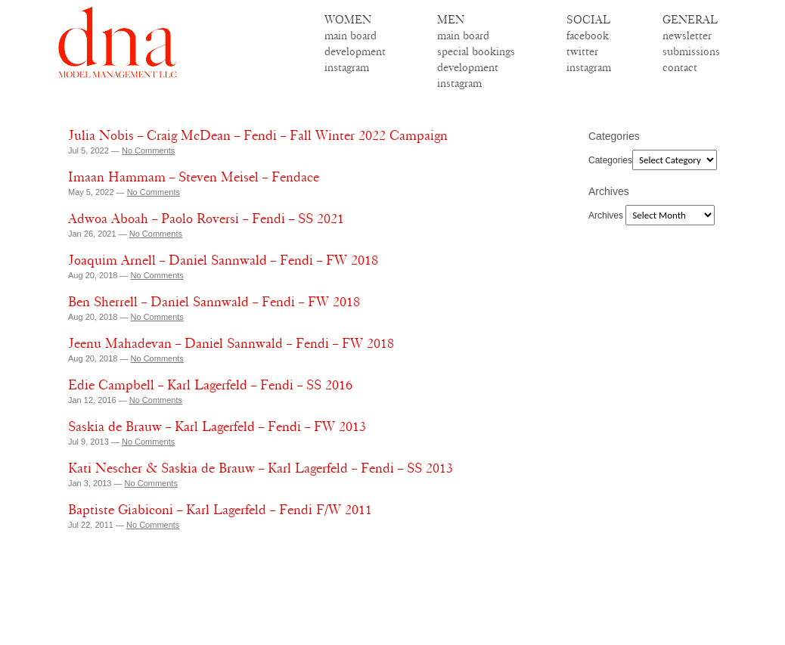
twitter (582, 51)
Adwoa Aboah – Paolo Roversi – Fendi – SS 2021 (206, 218)
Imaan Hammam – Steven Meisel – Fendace (193, 177)
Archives (605, 215)
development (355, 51)
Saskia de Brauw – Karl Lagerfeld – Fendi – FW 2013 (217, 426)
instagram (346, 67)
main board (350, 35)
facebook (587, 35)
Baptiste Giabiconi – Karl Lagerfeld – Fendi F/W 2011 (220, 509)
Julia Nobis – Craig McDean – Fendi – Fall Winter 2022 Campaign (258, 135)
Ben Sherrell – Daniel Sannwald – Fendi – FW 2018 (214, 301)
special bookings (476, 51)
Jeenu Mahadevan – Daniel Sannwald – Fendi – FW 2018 (231, 343)
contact (679, 67)
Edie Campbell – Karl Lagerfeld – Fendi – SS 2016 (210, 384)
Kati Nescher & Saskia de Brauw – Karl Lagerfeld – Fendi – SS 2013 (260, 468)
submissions (691, 51)
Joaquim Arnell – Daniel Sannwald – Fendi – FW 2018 (223, 260)
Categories (610, 160)
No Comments (148, 150)
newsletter (687, 35)
